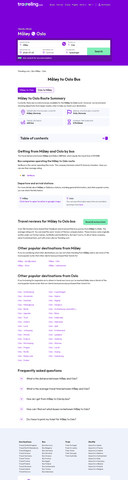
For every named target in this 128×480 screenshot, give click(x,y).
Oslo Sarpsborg (56, 356)
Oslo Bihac (54, 313)
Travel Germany (25, 456)
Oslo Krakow (24, 339)
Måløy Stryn (23, 265)
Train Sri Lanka (71, 448)
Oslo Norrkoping (25, 343)
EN (91, 5)
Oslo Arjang (54, 351)
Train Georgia (70, 453)
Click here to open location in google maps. (40, 201)
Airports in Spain (95, 445)
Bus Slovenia (47, 453)
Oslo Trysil (23, 317)
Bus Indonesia (47, 472)
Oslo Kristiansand (57, 330)
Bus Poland (46, 464)
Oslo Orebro (24, 322)
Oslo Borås (23, 351)
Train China (69, 450)
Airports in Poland (95, 466)
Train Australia (71, 456)
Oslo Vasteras (55, 339)
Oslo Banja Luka (25, 356)
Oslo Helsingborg (26, 304)
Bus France (46, 458)
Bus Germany (47, 450)
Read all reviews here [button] (96, 222)
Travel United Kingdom (28, 445)
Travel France (24, 461)
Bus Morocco (47, 445)
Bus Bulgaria (47, 448)
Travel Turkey (24, 458)
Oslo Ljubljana (55, 334)
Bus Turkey (46, 469)
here (81, 204)
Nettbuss (31, 175)
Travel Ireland (24, 469)
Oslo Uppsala (24, 313)
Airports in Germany (96, 461)
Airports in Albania (95, 464)
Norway (37, 113)
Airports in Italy (94, 458)
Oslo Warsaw (55, 343)
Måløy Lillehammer (57, 265)
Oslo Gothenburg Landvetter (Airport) (66, 309)
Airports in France (95, 448)
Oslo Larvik (54, 347)
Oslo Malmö (54, 296)
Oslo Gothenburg (26, 292)
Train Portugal (70, 445)
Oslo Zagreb (54, 300)
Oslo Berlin (23, 309)
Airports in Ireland (95, 450)
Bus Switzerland (48, 466)
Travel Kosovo (24, 472)
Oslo (75, 113)
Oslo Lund (23, 326)
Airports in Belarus (95, 453)
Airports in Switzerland (97, 456)
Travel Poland (24, 464)
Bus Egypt (46, 461)
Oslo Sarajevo (55, 304)
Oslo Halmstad (56, 322)
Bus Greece (46, 456)
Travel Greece (24, 453)
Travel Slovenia (25, 466)
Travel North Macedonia (28, 448)
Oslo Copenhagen (57, 292)
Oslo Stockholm (25, 296)
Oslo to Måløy (45, 90)
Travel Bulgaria (25, 450)
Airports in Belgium (95, 469)
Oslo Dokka (23, 360)
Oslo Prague (24, 347)
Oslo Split (53, 326)
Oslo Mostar (24, 334)
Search (99, 51)
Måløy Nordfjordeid (27, 261)
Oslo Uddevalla (56, 317)
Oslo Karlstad (24, 300)
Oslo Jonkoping (25, 330)
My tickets (104, 4)
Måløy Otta (54, 261)
